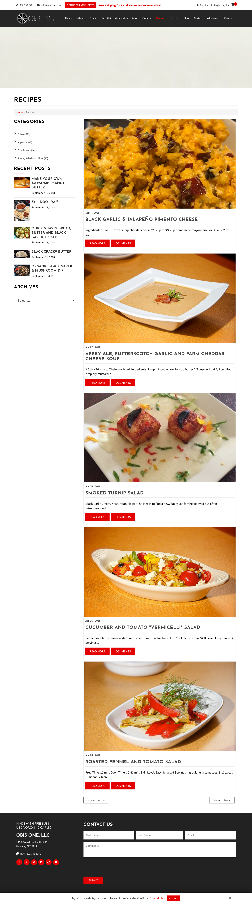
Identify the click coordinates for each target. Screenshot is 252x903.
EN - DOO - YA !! (44, 202)
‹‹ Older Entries (96, 800)
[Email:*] (210, 835)
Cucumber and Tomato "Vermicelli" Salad (142, 627)
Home (20, 112)
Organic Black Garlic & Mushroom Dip (52, 269)
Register (202, 5)
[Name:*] (108, 835)
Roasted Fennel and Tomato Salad (133, 762)
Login (215, 5)
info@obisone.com (49, 5)
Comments (123, 243)
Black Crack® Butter (51, 252)
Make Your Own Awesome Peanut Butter (47, 183)
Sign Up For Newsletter (80, 5)
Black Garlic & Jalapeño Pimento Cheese (141, 219)
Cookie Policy (157, 898)
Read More (97, 243)
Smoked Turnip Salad (114, 493)
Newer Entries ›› (222, 800)
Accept (173, 898)
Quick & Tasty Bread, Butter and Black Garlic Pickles (51, 233)
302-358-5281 (25, 5)
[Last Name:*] (159, 835)
